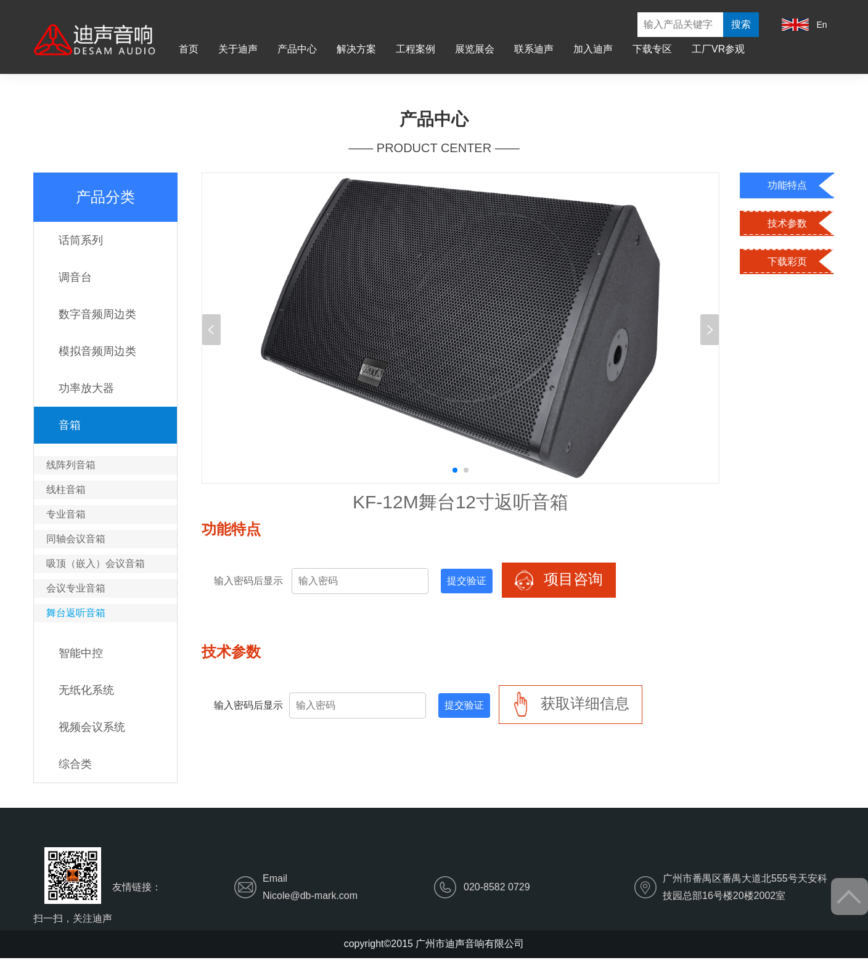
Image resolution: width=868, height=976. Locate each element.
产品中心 (297, 49)
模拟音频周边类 (97, 351)
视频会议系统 (92, 727)
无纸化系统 (86, 690)
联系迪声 (534, 49)
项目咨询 (559, 580)
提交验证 (466, 580)
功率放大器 (86, 388)
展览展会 (474, 49)
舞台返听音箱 (75, 613)
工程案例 (415, 49)
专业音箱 (66, 514)
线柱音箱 (66, 489)
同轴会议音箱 (75, 539)
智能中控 (81, 653)
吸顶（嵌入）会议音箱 (95, 563)
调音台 (75, 277)
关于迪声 (238, 49)
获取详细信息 (570, 704)
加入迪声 (593, 49)
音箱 (70, 425)
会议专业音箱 (75, 588)
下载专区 (652, 49)
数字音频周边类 (97, 314)
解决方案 (356, 49)
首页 (189, 49)
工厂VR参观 (718, 49)
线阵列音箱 (71, 465)
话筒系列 (81, 240)
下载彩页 (787, 261)
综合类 (75, 764)
